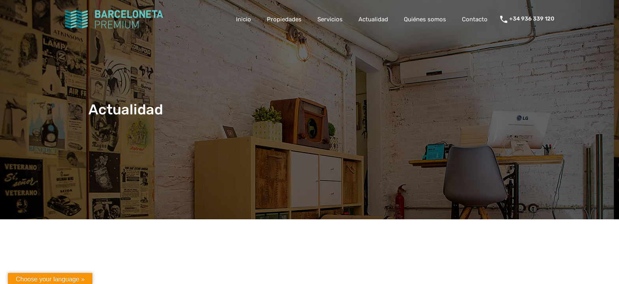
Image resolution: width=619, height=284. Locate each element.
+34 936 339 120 (531, 19)
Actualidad (373, 19)
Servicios (330, 19)
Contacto (475, 19)
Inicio (243, 19)
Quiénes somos (425, 19)
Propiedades (284, 19)
